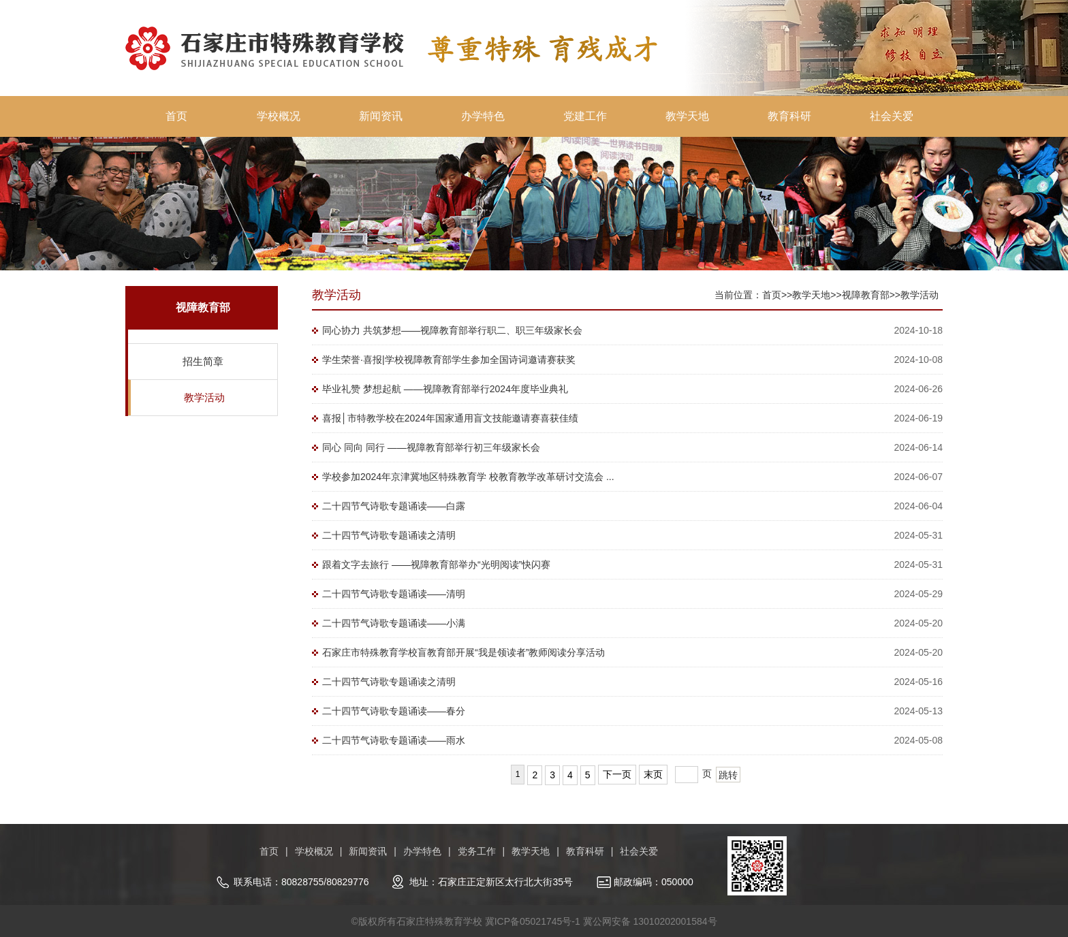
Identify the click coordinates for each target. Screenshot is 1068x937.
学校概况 (278, 116)
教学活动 (204, 397)
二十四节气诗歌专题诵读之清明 (389, 535)
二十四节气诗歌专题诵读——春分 (393, 710)
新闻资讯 (381, 116)
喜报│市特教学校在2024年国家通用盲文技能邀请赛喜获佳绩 (450, 418)
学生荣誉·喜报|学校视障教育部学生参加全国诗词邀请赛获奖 (449, 359)
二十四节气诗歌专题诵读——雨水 (393, 740)
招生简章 (203, 361)
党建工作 (585, 116)
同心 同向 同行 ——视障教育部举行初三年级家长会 (431, 447)
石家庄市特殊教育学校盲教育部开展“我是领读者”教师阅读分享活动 (463, 652)
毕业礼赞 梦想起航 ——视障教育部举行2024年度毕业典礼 (445, 388)
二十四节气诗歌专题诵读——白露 (393, 506)
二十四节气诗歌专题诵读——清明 (393, 593)
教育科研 (789, 116)
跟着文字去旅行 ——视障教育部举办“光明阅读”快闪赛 (436, 564)
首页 (176, 116)
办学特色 (483, 116)
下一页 (617, 774)
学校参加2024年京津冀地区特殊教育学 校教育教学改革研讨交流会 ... (468, 476)
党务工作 (477, 851)
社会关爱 (891, 116)
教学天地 (687, 116)
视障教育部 (866, 294)
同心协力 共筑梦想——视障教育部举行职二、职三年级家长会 (452, 330)
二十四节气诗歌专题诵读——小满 (393, 623)
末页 (653, 774)
